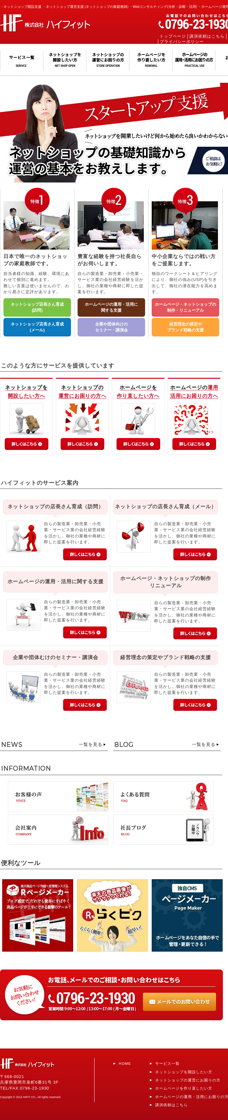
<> (194, 432)
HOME (125, 1063)
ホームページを (138, 387)
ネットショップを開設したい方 (183, 1072)
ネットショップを (26, 387)
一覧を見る (90, 744)
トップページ (173, 36)
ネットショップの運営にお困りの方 (187, 1080)
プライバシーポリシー (182, 42)
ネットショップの (82, 387)
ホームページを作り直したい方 (183, 1088)
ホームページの (189, 387)
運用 (213, 387)
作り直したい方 (135, 396)
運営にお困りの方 (79, 396)
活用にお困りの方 (191, 396)
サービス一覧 (167, 1063)
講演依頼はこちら (207, 36)
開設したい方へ (26, 396)
